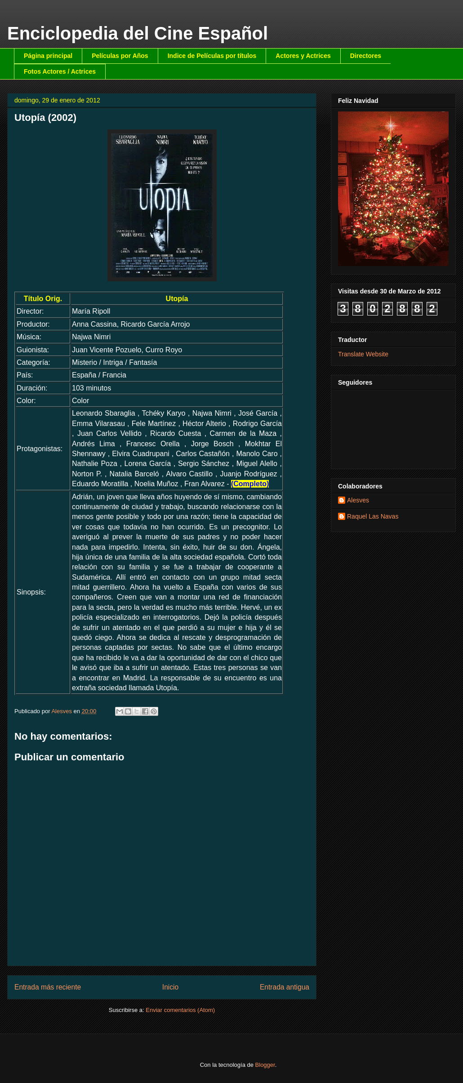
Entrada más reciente (47, 987)
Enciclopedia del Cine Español (137, 33)
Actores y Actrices (303, 55)
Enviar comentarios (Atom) (180, 1010)
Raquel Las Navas (372, 516)
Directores (365, 55)
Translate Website (363, 354)
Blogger (265, 1064)
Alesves (358, 500)
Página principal (48, 55)
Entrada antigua (284, 987)
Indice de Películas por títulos (212, 55)
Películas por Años (120, 55)
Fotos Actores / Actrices (60, 71)
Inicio (170, 987)
